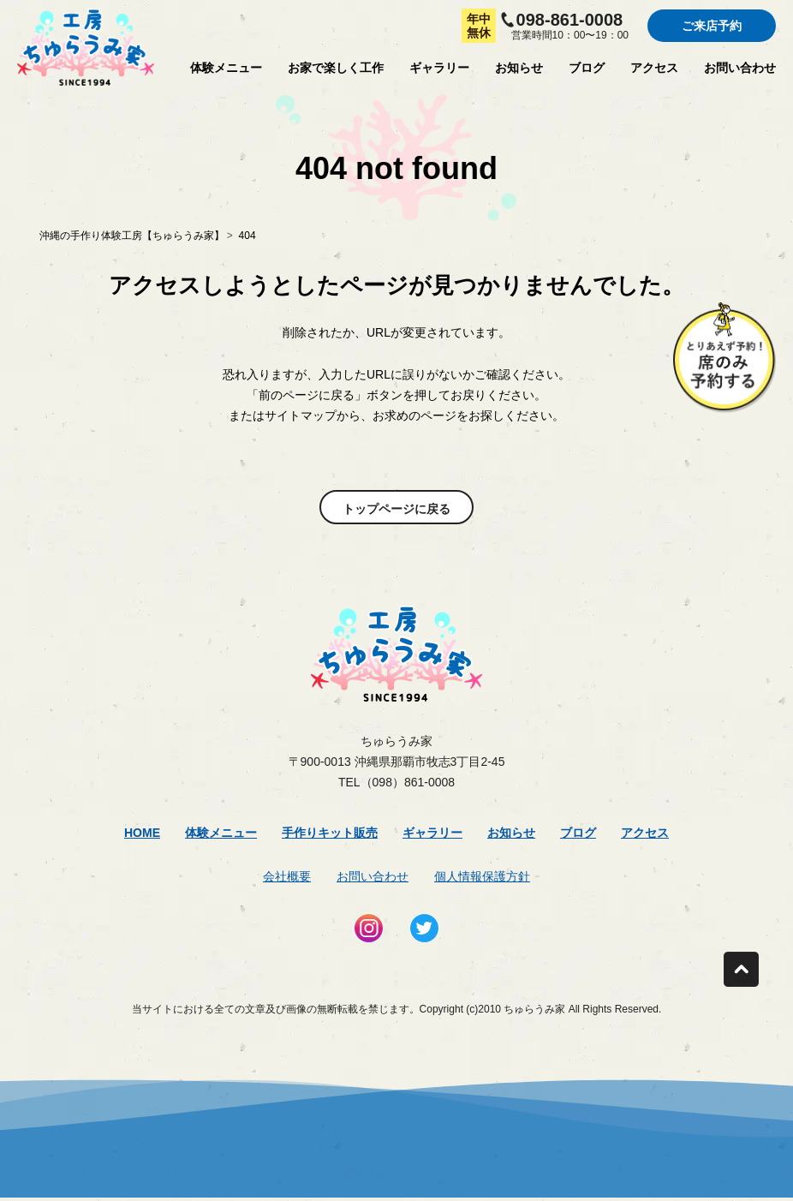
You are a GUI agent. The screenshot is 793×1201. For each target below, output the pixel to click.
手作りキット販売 (330, 833)
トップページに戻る (396, 509)
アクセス (654, 68)
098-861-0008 (569, 19)
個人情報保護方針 (482, 876)
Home (142, 833)
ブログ (587, 68)
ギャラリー (439, 68)
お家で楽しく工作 (336, 68)
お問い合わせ (740, 68)
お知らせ (519, 68)
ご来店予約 (712, 26)
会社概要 (287, 876)
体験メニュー (226, 68)
